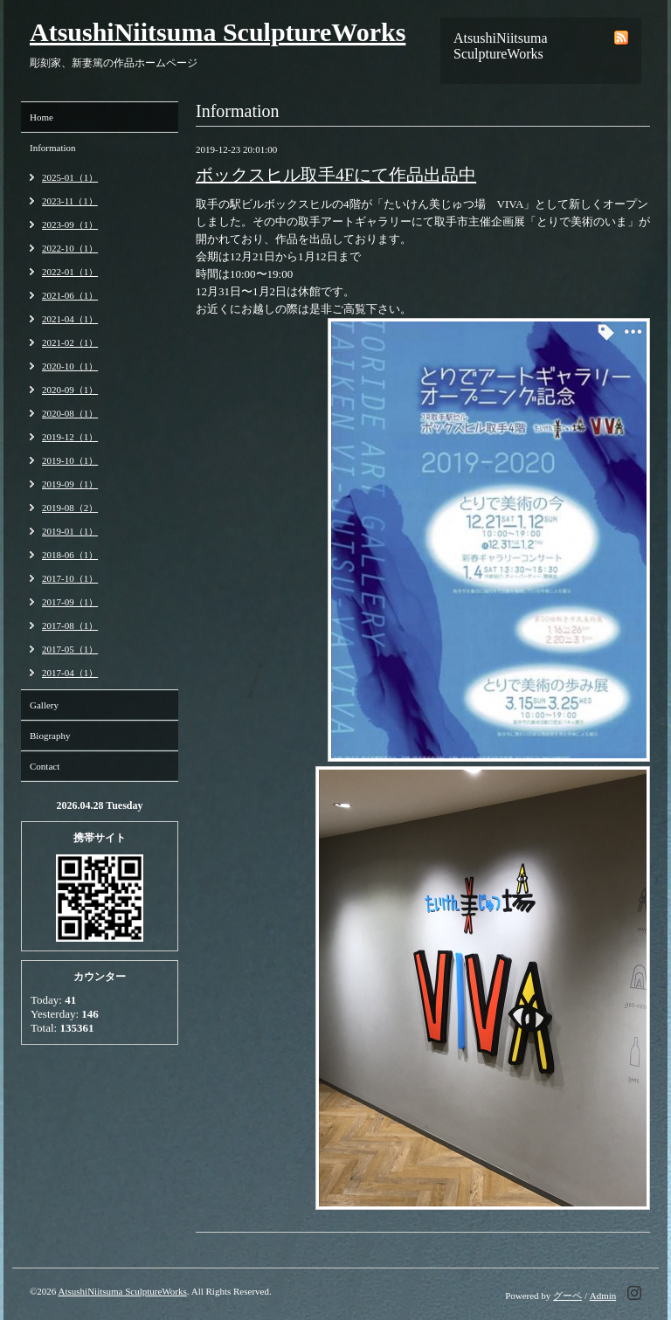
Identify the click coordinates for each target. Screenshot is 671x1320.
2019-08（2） (70, 507)
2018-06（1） (70, 554)
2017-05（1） (70, 649)
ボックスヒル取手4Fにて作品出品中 (336, 174)
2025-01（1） (70, 177)
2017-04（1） (70, 672)
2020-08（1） (70, 413)
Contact (44, 766)
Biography (50, 735)
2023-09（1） (70, 224)
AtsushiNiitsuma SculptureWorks (217, 31)
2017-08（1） (70, 625)
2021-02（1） (70, 342)
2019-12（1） (70, 437)
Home (41, 117)
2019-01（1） (70, 531)
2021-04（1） (70, 319)
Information (53, 147)
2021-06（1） (70, 295)
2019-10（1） (70, 460)
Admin (603, 1295)
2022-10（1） (70, 248)
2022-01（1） (70, 271)
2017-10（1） (70, 578)
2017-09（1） (70, 602)
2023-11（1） (70, 201)
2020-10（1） (70, 366)
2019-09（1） (70, 484)
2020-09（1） (70, 389)
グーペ (567, 1295)
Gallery (44, 705)
